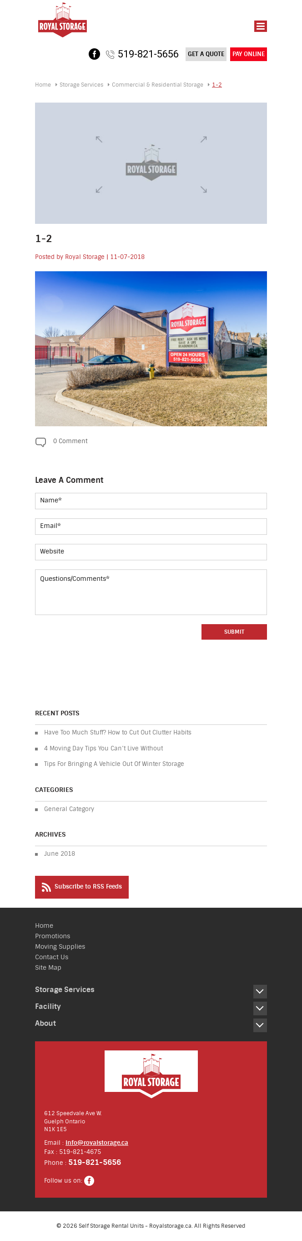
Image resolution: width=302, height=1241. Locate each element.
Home (43, 84)
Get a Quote (206, 54)
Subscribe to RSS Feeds (82, 887)
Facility (48, 1006)
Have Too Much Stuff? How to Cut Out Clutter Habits (117, 732)
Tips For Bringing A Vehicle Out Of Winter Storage (114, 764)
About (45, 1023)
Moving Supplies (60, 946)
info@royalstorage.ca (96, 1143)
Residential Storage (157, 84)
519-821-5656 (148, 54)
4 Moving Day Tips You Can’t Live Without (103, 748)
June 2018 (59, 854)
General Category (69, 809)
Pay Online (248, 54)
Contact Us (51, 957)
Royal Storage (85, 257)
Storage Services (81, 84)
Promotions (52, 936)
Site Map (48, 967)
